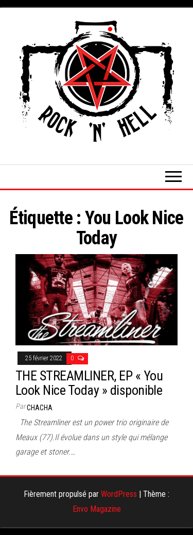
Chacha (39, 408)
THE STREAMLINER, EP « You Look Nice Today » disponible (89, 383)
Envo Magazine (97, 509)
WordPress (119, 494)
